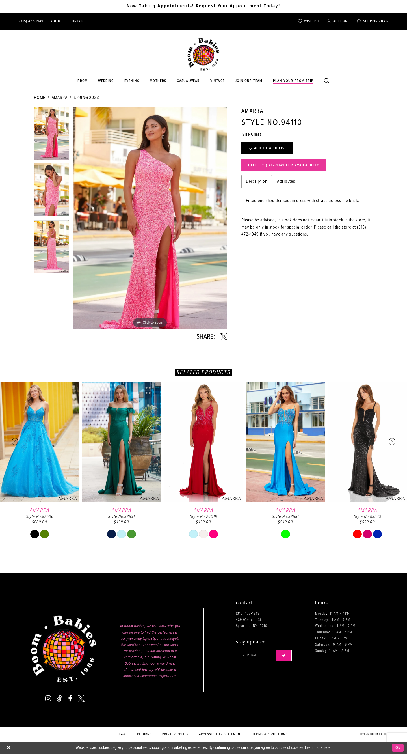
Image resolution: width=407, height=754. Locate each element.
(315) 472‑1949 (247, 613)
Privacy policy (175, 734)
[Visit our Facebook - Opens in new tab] (70, 699)
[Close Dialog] (8, 748)
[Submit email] (284, 655)
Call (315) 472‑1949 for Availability (283, 165)
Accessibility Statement (220, 734)
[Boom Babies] (203, 55)
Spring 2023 (86, 98)
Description (256, 181)
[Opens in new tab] (188, 81)
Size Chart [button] (251, 134)
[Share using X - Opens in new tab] (223, 337)
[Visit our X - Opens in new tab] (81, 699)
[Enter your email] (264, 655)
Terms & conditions (270, 734)
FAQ (122, 734)
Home (39, 98)
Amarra (60, 98)
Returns (144, 734)
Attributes (286, 181)
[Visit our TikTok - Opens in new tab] (59, 699)
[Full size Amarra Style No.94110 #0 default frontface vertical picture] (150, 218)
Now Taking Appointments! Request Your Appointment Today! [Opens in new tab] (203, 6)
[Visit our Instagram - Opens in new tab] (48, 699)
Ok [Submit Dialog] (398, 748)
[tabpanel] (51, 135)
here (326, 748)
